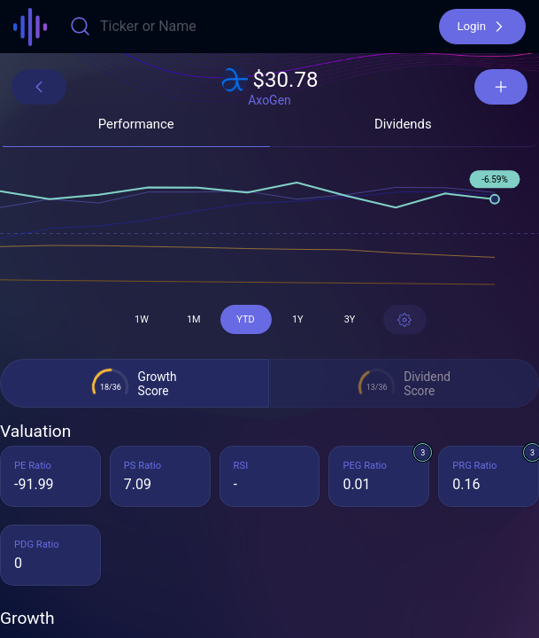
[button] (482, 26)
